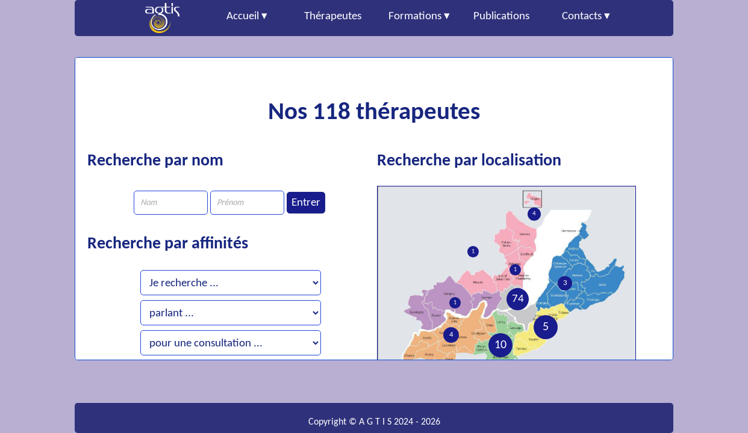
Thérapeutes (332, 16)
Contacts (582, 16)
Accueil (242, 16)
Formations (414, 16)
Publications (501, 16)
